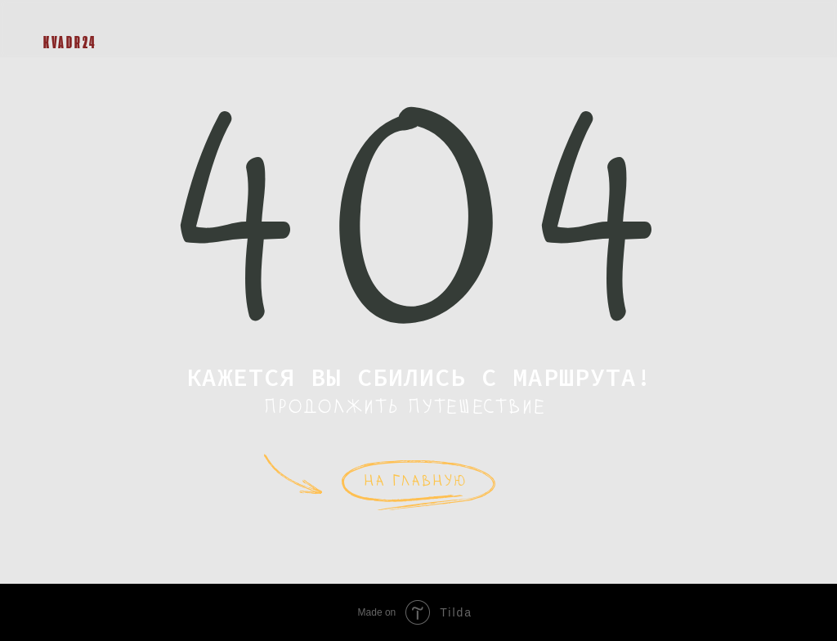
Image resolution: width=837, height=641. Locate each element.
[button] (776, 28)
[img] (55, 18)
